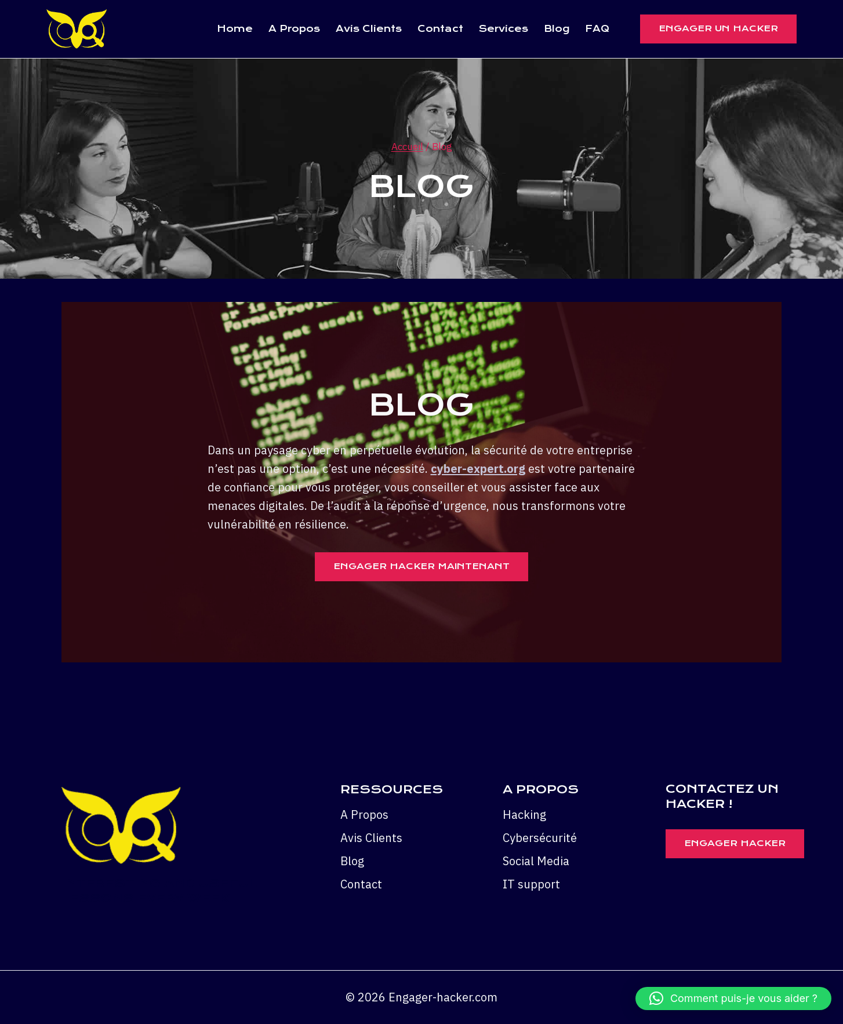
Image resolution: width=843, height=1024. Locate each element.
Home (235, 28)
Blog (556, 28)
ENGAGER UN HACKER (718, 28)
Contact (440, 28)
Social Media (536, 861)
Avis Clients (369, 28)
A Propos (294, 28)
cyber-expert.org (478, 468)
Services (503, 28)
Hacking (524, 814)
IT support (531, 884)
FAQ (597, 28)
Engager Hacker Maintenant (421, 566)
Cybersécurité (540, 838)
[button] (733, 998)
